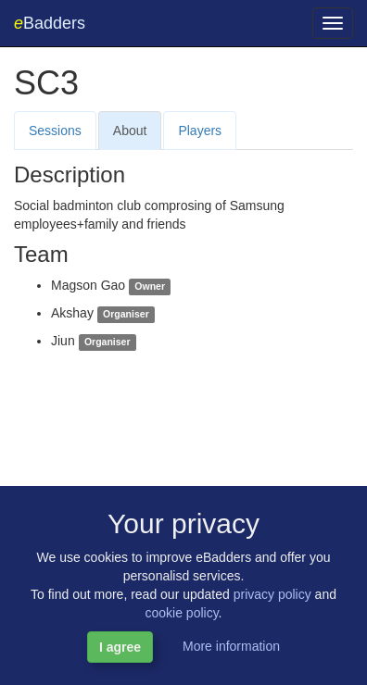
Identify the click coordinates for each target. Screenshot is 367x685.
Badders (49, 23)
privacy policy (272, 594)
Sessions (55, 130)
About (130, 130)
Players (199, 130)
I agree (120, 647)
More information (231, 646)
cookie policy (181, 612)
